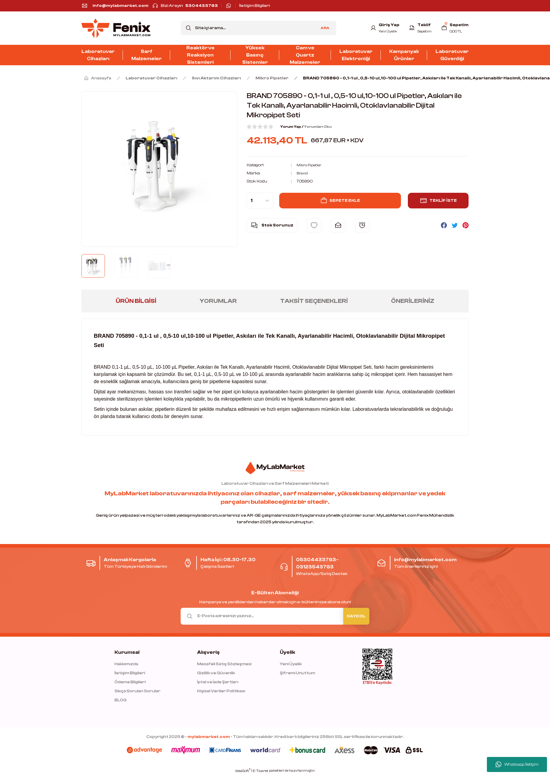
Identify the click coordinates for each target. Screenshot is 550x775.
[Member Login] (382, 28)
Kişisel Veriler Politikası (221, 691)
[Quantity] (260, 200)
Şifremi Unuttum (297, 673)
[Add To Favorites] (314, 225)
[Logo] (115, 28)
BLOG (121, 700)
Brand (303, 173)
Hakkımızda (126, 664)
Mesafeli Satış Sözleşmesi (224, 664)
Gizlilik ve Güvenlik (216, 673)
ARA (325, 28)
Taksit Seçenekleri (314, 300)
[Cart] (454, 28)
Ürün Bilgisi (136, 300)
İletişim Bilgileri (130, 673)
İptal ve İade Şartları (217, 682)
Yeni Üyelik (291, 664)
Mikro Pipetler (310, 165)
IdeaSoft (242, 770)
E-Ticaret (260, 771)
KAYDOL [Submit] (356, 616)
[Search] (258, 28)
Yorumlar (218, 300)
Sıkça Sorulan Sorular (137, 691)
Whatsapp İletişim (517, 764)
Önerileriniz (412, 300)
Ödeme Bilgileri (130, 682)
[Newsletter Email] (275, 616)
